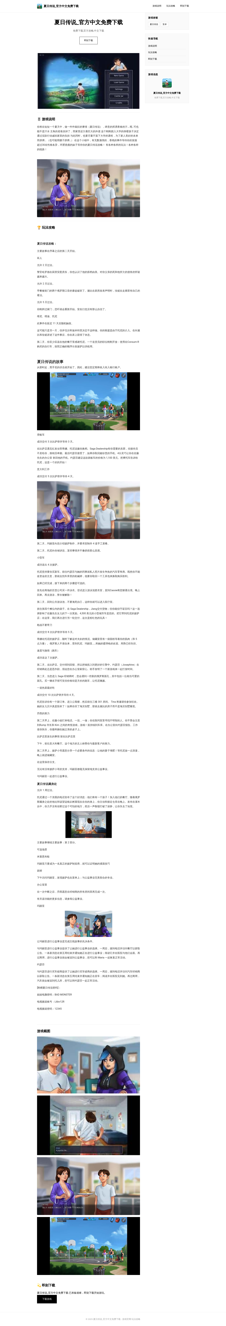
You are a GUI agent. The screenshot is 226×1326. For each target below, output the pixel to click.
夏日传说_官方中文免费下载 (58, 6)
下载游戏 (47, 1299)
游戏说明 (157, 6)
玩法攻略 (170, 6)
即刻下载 (184, 6)
